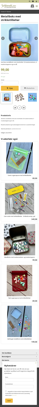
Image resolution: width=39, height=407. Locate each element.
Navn (19, 379)
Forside (3, 11)
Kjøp (10, 88)
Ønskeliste (29, 88)
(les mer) (14, 395)
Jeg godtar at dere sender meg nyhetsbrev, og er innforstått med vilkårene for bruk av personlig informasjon (19, 393)
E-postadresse (19, 385)
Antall (2, 80)
